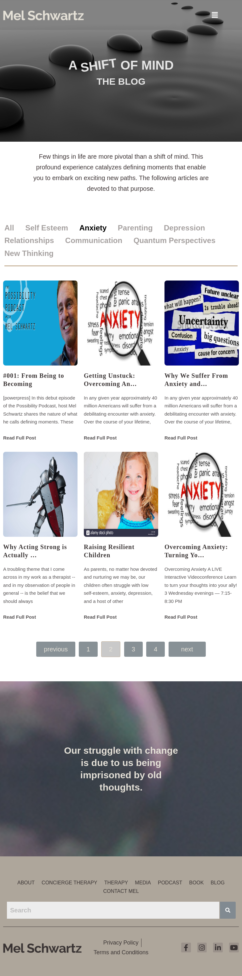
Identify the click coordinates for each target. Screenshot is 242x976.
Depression (184, 228)
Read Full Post (19, 437)
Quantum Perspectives (175, 240)
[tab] (14, 228)
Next (187, 649)
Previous (56, 649)
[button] (214, 14)
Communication (93, 240)
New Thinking (29, 253)
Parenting (135, 228)
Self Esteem (46, 228)
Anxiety (93, 228)
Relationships (29, 240)
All (9, 228)
